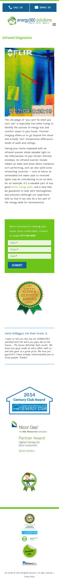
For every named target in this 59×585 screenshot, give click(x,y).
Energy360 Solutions (29, 573)
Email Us (45, 7)
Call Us (17, 7)
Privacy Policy (29, 577)
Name (14, 242)
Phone (14, 249)
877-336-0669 (27, 235)
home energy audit (22, 187)
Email (13, 256)
